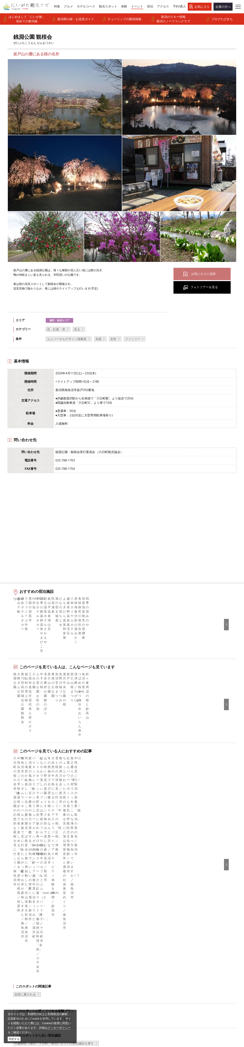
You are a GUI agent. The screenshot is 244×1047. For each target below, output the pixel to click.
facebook (133, 914)
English (191, 914)
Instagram (134, 924)
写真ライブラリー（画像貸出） (89, 950)
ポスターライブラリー (83, 966)
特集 (12, 914)
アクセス (15, 955)
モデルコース (18, 930)
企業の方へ (223, 7)
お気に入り (202, 7)
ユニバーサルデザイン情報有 (67, 339)
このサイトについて (81, 924)
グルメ (13, 924)
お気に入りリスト (21, 961)
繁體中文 (192, 930)
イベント (15, 945)
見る (77, 329)
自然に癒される (25, 784)
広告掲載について (80, 940)
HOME (11, 886)
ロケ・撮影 (131, 1021)
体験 (12, 940)
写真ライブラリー (136, 1010)
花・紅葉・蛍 (56, 329)
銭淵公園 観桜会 (53, 886)
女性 (113, 339)
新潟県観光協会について (84, 930)
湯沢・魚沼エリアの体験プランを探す (40, 809)
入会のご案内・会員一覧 (84, 935)
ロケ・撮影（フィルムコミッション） (94, 986)
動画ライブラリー (80, 955)
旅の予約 (15, 950)
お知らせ (15, 966)
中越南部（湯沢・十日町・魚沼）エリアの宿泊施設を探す (54, 833)
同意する (14, 1039)
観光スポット (18, 935)
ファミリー (132, 339)
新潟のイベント (29, 886)
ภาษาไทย (192, 940)
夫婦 (98, 339)
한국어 (190, 919)
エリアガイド (18, 919)
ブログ (131, 930)
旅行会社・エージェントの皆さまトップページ (94, 916)
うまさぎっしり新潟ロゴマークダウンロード (94, 978)
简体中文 (192, 924)
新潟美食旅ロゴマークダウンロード (92, 971)
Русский (192, 935)
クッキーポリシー (59, 1028)
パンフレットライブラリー (86, 961)
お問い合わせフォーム (203, 1021)
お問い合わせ (195, 962)
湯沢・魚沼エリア (59, 320)
